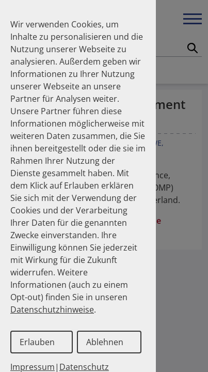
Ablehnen (104, 342)
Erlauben (37, 342)
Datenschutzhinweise (52, 309)
